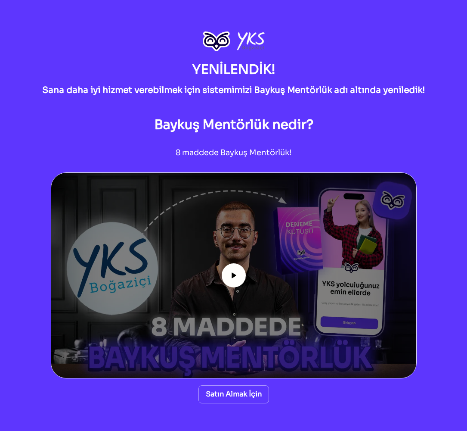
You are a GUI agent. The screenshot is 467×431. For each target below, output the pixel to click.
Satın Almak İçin (234, 394)
